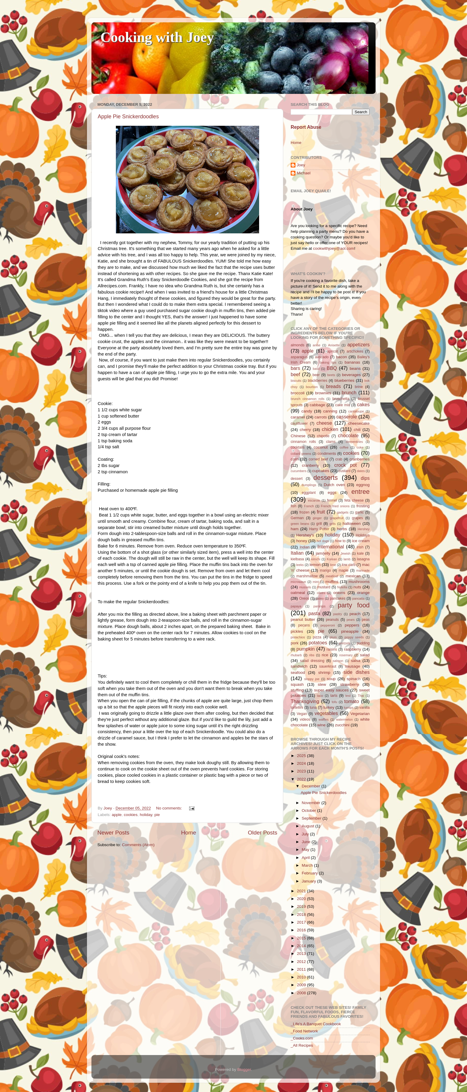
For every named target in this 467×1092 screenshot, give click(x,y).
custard (345, 471)
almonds (297, 345)
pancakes (337, 598)
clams (331, 442)
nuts (357, 587)
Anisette (334, 345)
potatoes (318, 642)
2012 (302, 961)
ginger (317, 518)
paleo (320, 598)
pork (294, 643)
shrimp (324, 672)
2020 (302, 898)
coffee (344, 447)
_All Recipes (302, 1045)
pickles (297, 631)
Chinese (298, 436)
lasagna (363, 559)
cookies (131, 814)
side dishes (357, 672)
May (306, 849)
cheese (324, 423)
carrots (321, 417)
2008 (302, 993)
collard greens (301, 453)
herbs (342, 529)
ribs (311, 655)
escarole (314, 500)
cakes (363, 404)
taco (320, 695)
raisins (331, 649)
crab (339, 459)
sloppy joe (311, 679)
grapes (357, 518)
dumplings (308, 485)
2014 (302, 946)
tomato (351, 701)
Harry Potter (319, 529)
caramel (298, 417)
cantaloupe (356, 411)
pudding (363, 643)
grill (319, 524)
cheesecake (359, 423)
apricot (332, 351)
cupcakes (320, 471)
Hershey (364, 529)
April (306, 857)
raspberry (352, 649)
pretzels (344, 643)
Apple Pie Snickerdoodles (128, 117)
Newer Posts (113, 832)
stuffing (297, 690)
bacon (341, 357)
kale (360, 553)
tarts (333, 696)
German (297, 518)
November (311, 803)
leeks (300, 565)
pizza (317, 637)
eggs (332, 492)
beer (316, 375)
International (330, 546)
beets (331, 375)
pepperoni (327, 625)
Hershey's (305, 535)
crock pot (345, 465)
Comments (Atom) (138, 845)
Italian (297, 553)
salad (365, 655)
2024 (302, 763)
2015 (302, 938)
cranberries (359, 459)
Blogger (244, 1069)
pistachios (298, 637)
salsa (355, 660)
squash (297, 684)
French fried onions (335, 506)
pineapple (350, 631)
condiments (326, 454)
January (309, 881)
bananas (352, 362)
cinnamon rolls (303, 442)
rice (325, 655)
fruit (321, 511)
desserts (325, 477)
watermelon (344, 719)
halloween (352, 523)
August (308, 826)
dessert (297, 479)
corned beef (318, 459)
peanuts (332, 620)
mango (325, 570)
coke (360, 447)
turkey (328, 707)
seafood (298, 672)
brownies (323, 393)
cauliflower (299, 423)
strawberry (349, 684)
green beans (300, 523)
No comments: (169, 808)
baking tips (328, 362)
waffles (324, 719)
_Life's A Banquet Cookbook (316, 1024)
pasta (314, 613)
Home (188, 832)
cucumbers (298, 471)
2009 (302, 985)
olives (321, 593)
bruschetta (340, 399)
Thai (361, 695)
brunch (349, 392)
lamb (346, 559)
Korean (332, 559)
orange (363, 592)
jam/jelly (323, 553)
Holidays (363, 535)
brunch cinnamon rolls (307, 399)
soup (331, 679)
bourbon (312, 387)
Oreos (304, 598)
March (308, 865)
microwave (298, 582)
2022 (302, 779)
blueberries (344, 380)
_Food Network (304, 1031)
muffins (332, 581)
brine (359, 387)
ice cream (361, 541)
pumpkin (305, 649)
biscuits (296, 380)
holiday (146, 814)
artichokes (355, 351)
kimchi (315, 559)
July (306, 834)
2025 (302, 755)
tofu (334, 702)
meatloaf (332, 576)
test (348, 695)
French (309, 506)
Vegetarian (360, 713)
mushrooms (359, 581)
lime (333, 565)
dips (365, 478)
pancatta (358, 598)
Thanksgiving (305, 701)
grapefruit (337, 518)
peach (354, 614)
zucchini (342, 725)
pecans (304, 625)
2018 (302, 914)
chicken (330, 429)
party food (354, 605)
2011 (302, 969)
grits (332, 523)
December (311, 786)
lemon (314, 564)
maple (343, 570)
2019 (302, 906)
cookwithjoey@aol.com (333, 248)
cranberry (310, 465)
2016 (302, 930)
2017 (302, 922)
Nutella (342, 587)
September (312, 818)
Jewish (346, 553)
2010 (302, 977)
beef (295, 374)
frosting (363, 506)
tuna (313, 707)
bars (295, 368)
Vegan (302, 714)
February (310, 873)
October (309, 810)
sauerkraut (327, 666)
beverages (351, 375)
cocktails (298, 447)
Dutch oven (334, 485)
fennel (332, 500)
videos (305, 719)
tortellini (297, 707)
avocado (322, 357)
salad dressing (312, 661)
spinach (354, 679)
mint (316, 582)
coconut (321, 447)
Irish (360, 547)
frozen (304, 512)
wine (321, 725)
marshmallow (307, 576)
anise (316, 345)
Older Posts (262, 832)
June (307, 842)
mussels (305, 587)
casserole (346, 416)
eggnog (363, 485)
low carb (348, 565)
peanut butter (303, 619)
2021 (302, 891)
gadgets (342, 512)
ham (294, 529)
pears (351, 619)
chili (357, 429)
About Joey (302, 209)
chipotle (323, 436)
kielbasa (297, 559)
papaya (296, 606)
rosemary (346, 655)
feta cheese (354, 500)
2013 (302, 953)
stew (322, 684)
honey (301, 541)
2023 (302, 771)
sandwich (299, 666)
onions (339, 592)
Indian (304, 547)
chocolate (348, 435)
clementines (354, 441)
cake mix (342, 405)
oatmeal (298, 592)
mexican (352, 576)
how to (340, 541)
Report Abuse (306, 127)
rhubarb (296, 655)
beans (355, 368)
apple (117, 814)
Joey (301, 165)
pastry (337, 614)
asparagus (299, 357)
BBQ (332, 368)
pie (157, 814)
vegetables (326, 713)
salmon (338, 661)
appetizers (358, 344)
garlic (359, 512)
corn (294, 459)
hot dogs (323, 541)
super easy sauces (331, 690)
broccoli (298, 393)
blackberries (317, 381)
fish (293, 506)
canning (330, 411)
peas (366, 620)
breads (333, 386)
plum (333, 637)
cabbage (317, 405)
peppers (352, 625)
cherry (305, 429)
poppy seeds (354, 637)
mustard (323, 587)
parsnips (319, 606)
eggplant (309, 493)
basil (316, 368)
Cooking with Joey (157, 37)
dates (361, 471)
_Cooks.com (302, 1038)
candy (306, 411)
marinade (363, 570)
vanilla (364, 707)
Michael (304, 173)
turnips (348, 707)
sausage (352, 666)
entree (360, 491)
